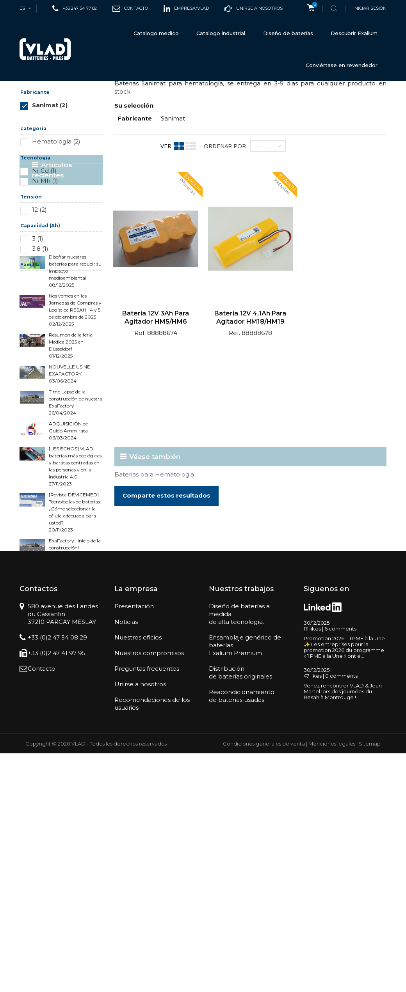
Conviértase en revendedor (342, 65)
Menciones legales (331, 982)
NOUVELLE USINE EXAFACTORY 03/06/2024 (69, 513)
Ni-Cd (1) (44, 238)
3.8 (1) (40, 316)
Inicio (27, 94)
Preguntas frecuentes (146, 907)
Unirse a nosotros (140, 922)
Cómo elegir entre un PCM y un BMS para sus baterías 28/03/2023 (72, 714)
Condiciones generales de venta (264, 982)
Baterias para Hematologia (154, 542)
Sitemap (370, 982)
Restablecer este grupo (79, 184)
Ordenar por (225, 213)
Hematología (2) (56, 209)
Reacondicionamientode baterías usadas (241, 934)
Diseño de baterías (288, 33)
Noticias (126, 860)
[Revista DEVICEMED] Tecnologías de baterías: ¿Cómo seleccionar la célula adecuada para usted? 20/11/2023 (75, 651)
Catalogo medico (156, 33)
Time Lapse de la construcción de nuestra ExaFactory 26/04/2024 (75, 541)
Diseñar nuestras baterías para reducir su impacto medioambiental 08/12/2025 (75, 410)
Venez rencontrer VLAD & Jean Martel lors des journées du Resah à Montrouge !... (343, 930)
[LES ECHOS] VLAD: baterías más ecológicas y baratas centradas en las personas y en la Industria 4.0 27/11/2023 (75, 605)
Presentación (134, 845)
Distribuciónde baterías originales (240, 911)
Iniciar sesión (369, 8)
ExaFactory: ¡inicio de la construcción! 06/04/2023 (75, 686)
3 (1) (37, 306)
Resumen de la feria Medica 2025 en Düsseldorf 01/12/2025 (71, 484)
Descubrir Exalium (354, 33)
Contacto (41, 907)
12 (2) (39, 277)
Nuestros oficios (138, 876)
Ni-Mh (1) (45, 248)
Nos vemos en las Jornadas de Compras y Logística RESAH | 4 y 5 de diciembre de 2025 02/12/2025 (75, 449)
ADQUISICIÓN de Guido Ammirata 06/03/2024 (68, 569)
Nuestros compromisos (149, 891)
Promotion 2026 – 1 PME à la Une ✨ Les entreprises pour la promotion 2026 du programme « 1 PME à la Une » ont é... (344, 886)
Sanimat (173, 186)
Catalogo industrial (220, 33)
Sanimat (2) (50, 172)
